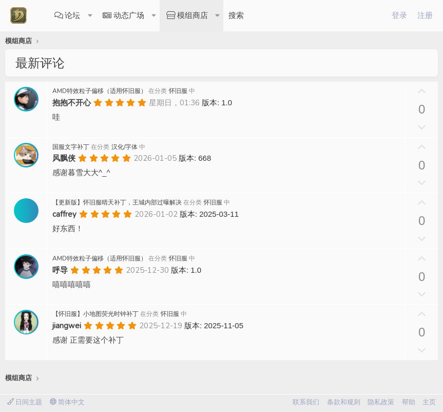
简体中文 (67, 402)
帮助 (408, 402)
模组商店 (192, 15)
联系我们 (306, 402)
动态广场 (128, 15)
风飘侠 (63, 158)
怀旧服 (178, 91)
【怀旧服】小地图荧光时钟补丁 (95, 314)
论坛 (72, 15)
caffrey (64, 214)
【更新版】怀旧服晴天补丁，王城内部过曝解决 (117, 202)
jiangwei (66, 326)
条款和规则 (343, 402)
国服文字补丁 (70, 147)
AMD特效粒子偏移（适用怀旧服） (99, 91)
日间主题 (24, 402)
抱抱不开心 (71, 103)
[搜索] (236, 15)
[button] (90, 15)
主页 (429, 402)
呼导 (60, 270)
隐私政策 (381, 402)
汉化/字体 (124, 147)
